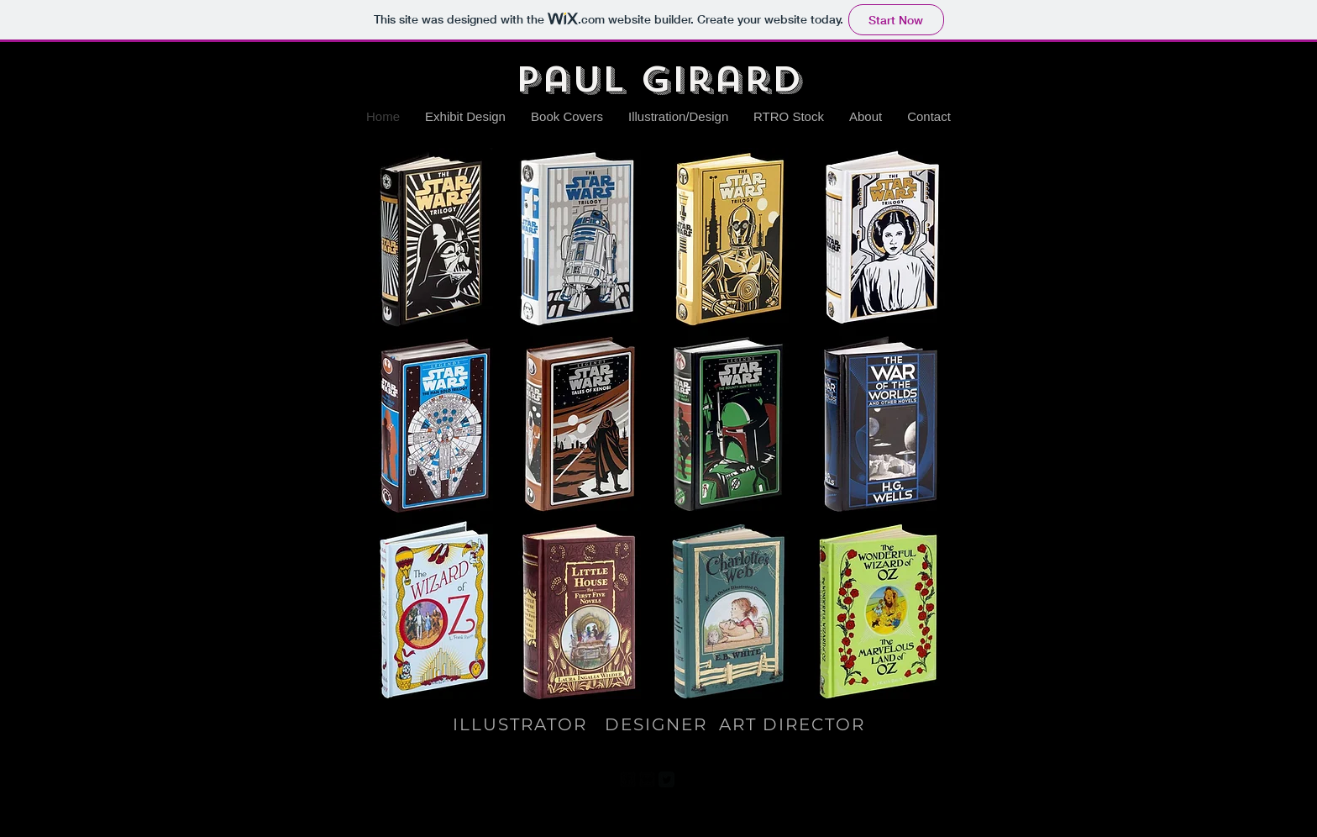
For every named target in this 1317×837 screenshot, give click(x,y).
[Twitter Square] (666, 779)
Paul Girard (658, 79)
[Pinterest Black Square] (686, 779)
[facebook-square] (628, 779)
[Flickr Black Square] (647, 779)
